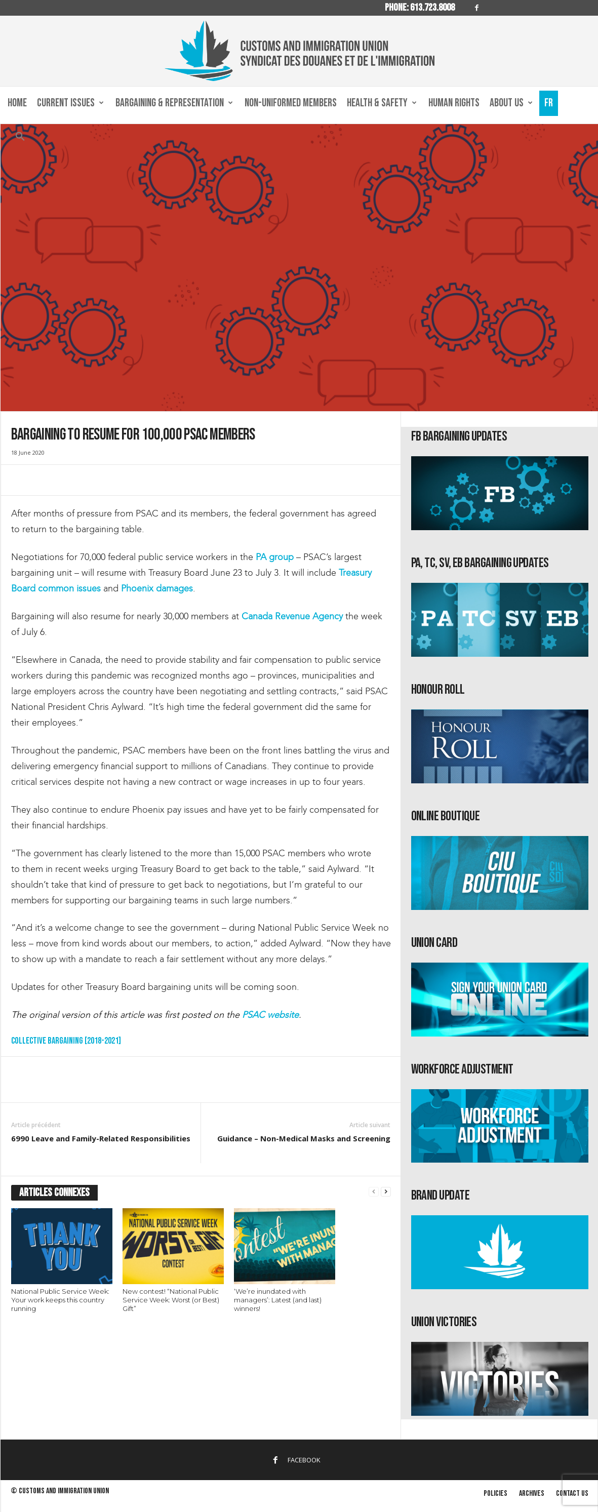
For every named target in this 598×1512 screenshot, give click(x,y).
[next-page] (386, 1191)
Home (17, 103)
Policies (495, 1493)
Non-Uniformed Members (291, 103)
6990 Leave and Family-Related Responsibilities (100, 1138)
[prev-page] (374, 1191)
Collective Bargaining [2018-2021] (66, 1041)
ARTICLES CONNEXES (54, 1193)
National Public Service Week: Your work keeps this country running (60, 1299)
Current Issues (70, 103)
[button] (20, 138)
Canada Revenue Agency (292, 616)
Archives (531, 1493)
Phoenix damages (157, 588)
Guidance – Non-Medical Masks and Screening (303, 1138)
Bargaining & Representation (174, 103)
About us (511, 103)
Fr (548, 103)
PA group (275, 557)
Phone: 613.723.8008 (420, 8)
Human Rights (454, 103)
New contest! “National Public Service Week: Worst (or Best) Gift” (171, 1299)
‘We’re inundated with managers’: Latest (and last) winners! (278, 1299)
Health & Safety (382, 103)
